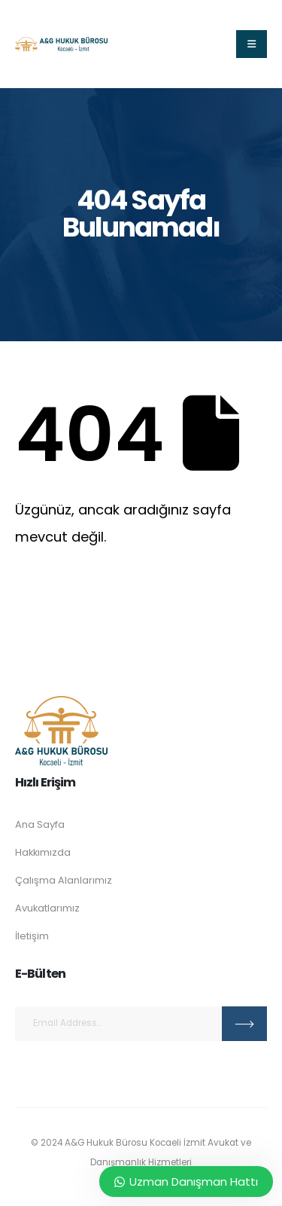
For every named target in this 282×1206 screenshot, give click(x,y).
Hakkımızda (43, 852)
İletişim (32, 936)
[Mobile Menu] (251, 44)
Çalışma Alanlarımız (63, 880)
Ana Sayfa (40, 824)
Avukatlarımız (47, 908)
